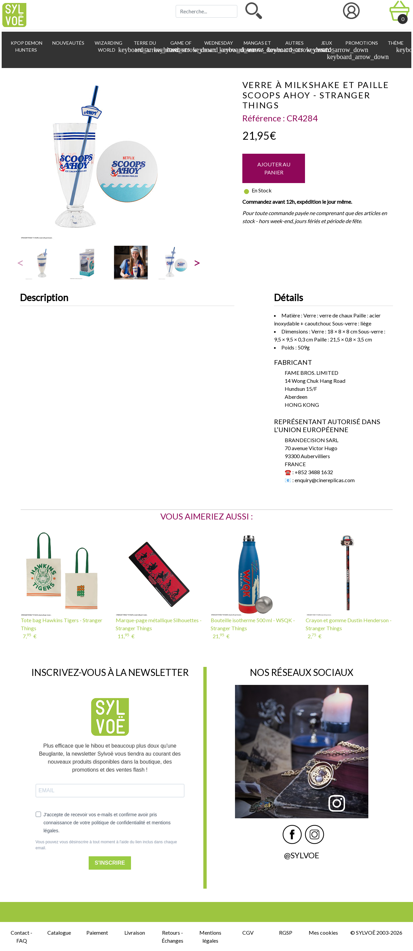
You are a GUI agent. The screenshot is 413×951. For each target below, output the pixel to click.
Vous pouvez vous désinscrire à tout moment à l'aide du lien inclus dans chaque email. (106, 845)
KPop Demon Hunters (26, 46)
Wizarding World (110, 46)
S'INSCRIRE (110, 863)
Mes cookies (323, 932)
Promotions (361, 43)
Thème (396, 46)
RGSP (285, 932)
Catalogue (59, 932)
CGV (248, 932)
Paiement (97, 932)
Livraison (134, 932)
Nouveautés (67, 43)
